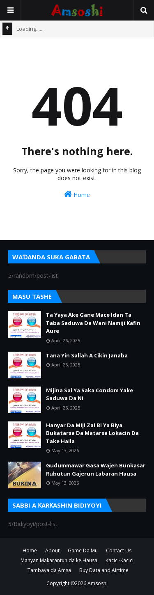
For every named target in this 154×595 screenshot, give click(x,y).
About (52, 550)
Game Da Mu (83, 550)
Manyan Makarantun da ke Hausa (59, 560)
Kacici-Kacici (119, 560)
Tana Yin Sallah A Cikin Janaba (87, 355)
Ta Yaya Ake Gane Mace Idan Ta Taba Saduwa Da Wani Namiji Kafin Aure (93, 322)
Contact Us (118, 550)
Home (77, 194)
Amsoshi (97, 583)
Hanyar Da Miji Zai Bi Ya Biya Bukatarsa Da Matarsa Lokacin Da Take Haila (92, 433)
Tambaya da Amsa (49, 570)
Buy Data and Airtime (104, 570)
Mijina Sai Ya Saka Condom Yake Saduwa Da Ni (89, 394)
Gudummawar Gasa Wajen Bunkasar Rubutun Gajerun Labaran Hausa (95, 469)
